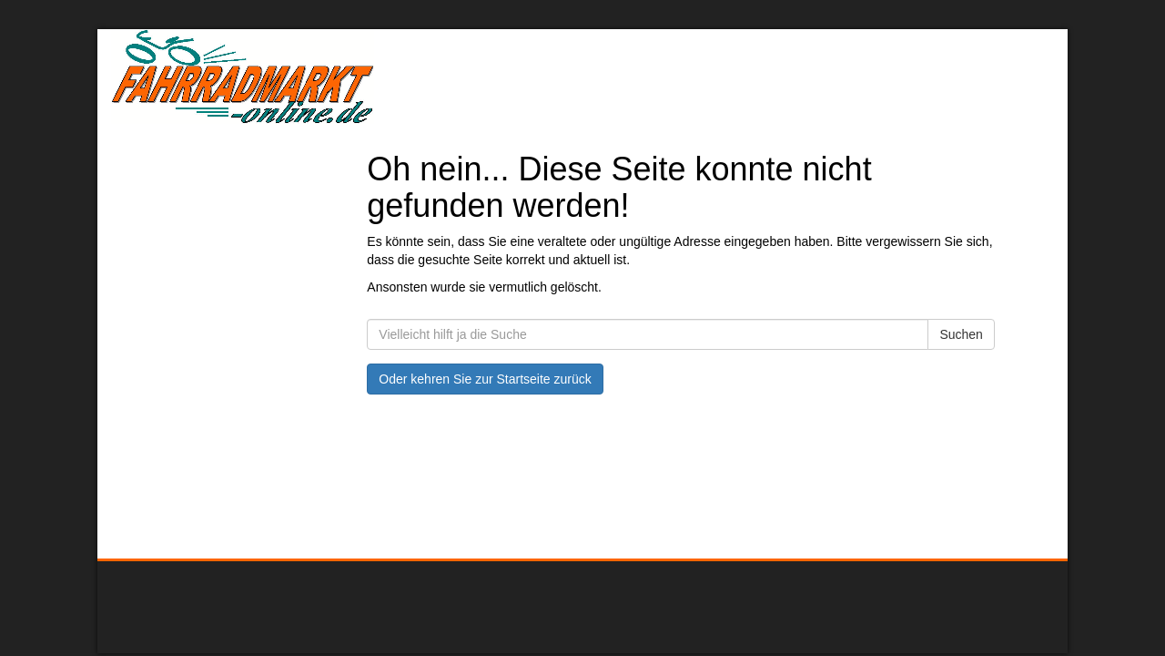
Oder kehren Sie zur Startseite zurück (485, 379)
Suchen (960, 334)
